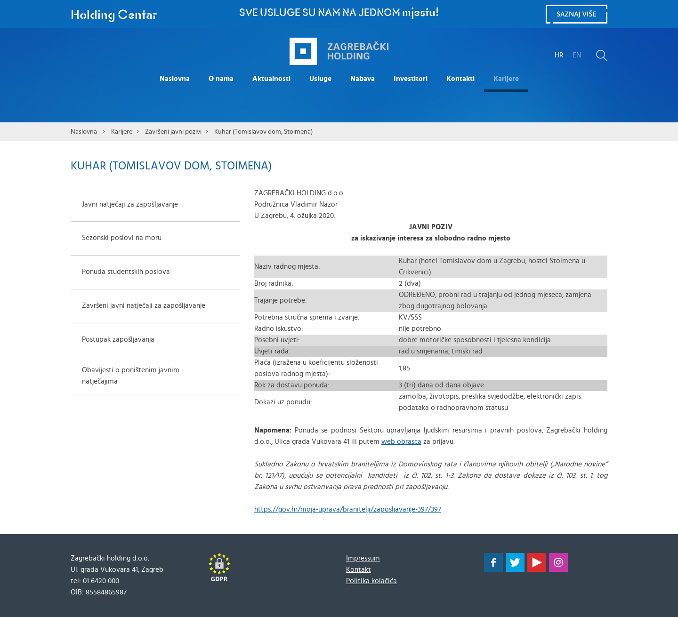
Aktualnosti (271, 78)
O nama (221, 78)
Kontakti (460, 78)
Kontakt (358, 569)
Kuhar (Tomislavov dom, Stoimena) (263, 131)
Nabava (362, 78)
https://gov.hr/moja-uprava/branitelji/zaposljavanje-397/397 (347, 509)
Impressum (363, 558)
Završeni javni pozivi (173, 131)
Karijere (506, 78)
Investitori (411, 78)
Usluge (320, 78)
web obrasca (401, 441)
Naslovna (175, 78)
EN (577, 55)
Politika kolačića (371, 581)
